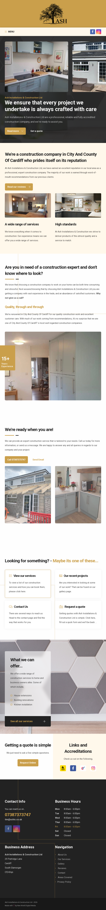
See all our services (27, 721)
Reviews (62, 868)
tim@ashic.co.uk (13, 819)
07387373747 (18, 814)
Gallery (61, 863)
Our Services (64, 859)
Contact (61, 873)
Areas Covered (65, 877)
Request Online (28, 762)
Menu (9, 31)
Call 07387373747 (16, 459)
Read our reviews (18, 187)
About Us (62, 854)
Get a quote (37, 131)
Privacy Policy (64, 882)
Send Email (38, 459)
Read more (15, 131)
